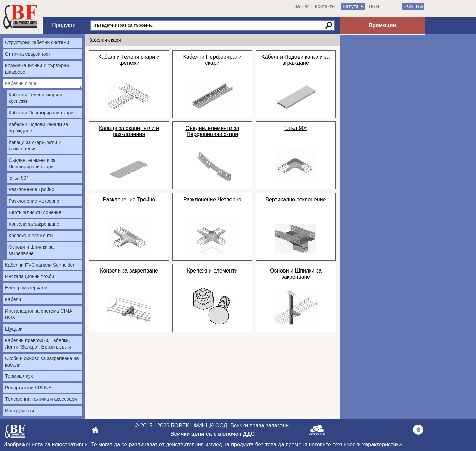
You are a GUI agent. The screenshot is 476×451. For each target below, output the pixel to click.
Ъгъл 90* (18, 178)
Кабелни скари (21, 83)
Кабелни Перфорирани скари (40, 112)
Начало (20, 17)
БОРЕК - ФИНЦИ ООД (15, 433)
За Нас (302, 6)
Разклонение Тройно (31, 189)
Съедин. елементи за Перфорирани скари (32, 163)
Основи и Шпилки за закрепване (31, 250)
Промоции (382, 25)
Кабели (13, 299)
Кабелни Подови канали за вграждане (38, 127)
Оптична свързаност (27, 54)
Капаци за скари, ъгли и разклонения (34, 145)
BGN (374, 6)
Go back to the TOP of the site (418, 431)
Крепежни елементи (30, 235)
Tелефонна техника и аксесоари (41, 399)
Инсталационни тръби (29, 276)
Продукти (64, 25)
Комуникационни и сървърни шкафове (37, 69)
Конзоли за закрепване (33, 224)
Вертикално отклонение (35, 212)
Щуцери (14, 329)
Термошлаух (19, 376)
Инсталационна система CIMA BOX (38, 314)
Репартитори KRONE (28, 387)
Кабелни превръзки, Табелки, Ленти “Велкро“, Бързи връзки (38, 344)
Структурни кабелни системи (37, 42)
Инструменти (19, 410)
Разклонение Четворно (34, 201)
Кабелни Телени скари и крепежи (35, 98)
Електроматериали (26, 287)
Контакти (325, 6)
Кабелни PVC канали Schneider (39, 265)
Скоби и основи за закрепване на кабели (42, 362)
